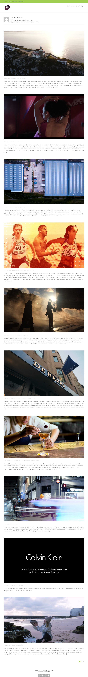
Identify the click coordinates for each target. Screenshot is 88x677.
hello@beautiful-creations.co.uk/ (18, 1)
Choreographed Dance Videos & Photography (13, 141)
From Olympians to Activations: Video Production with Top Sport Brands (19, 270)
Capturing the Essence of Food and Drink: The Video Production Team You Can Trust (21, 460)
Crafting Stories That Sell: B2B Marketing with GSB (14, 207)
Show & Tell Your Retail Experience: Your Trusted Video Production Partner (19, 398)
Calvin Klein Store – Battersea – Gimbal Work (13, 585)
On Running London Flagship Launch (11, 524)
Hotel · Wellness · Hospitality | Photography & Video (14, 78)
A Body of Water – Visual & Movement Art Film (13, 645)
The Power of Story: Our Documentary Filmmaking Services (16, 335)
